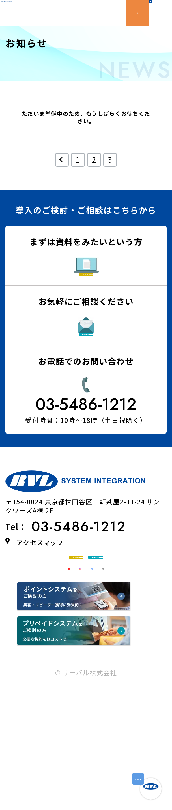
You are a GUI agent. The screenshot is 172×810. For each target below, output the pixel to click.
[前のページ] (62, 160)
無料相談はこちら (98, 377)
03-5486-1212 (86, 463)
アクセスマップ (40, 602)
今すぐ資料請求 (100, 291)
